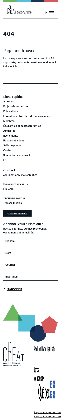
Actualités (9, 130)
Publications (10, 111)
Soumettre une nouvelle (17, 155)
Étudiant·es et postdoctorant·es (22, 125)
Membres (8, 121)
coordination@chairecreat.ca (20, 175)
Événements (10, 135)
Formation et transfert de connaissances (27, 116)
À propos (8, 101)
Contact (8, 150)
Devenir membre (17, 213)
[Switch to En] (30, 160)
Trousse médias (12, 203)
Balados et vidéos (13, 140)
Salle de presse (12, 145)
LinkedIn (8, 189)
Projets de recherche (15, 106)
